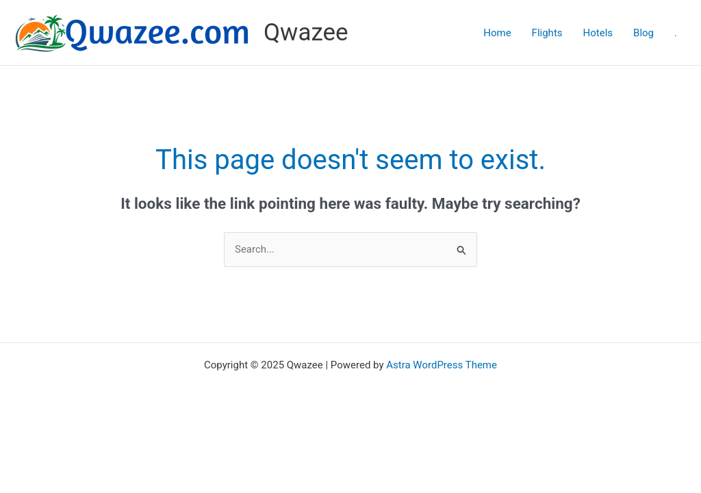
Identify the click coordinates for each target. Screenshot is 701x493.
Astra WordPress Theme (441, 365)
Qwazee (306, 32)
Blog (643, 33)
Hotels (598, 33)
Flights (547, 33)
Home (497, 33)
